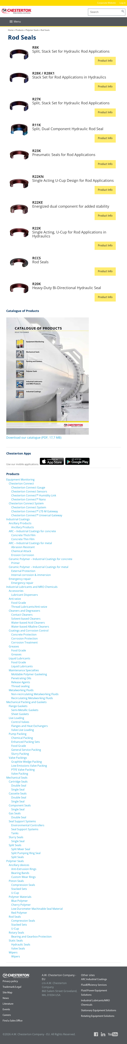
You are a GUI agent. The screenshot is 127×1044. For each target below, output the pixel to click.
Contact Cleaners (22, 614)
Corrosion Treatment (24, 642)
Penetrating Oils (21, 678)
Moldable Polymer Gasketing (29, 674)
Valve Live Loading (22, 730)
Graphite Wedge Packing (26, 761)
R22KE (37, 202)
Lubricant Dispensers (24, 594)
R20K (36, 283)
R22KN (38, 176)
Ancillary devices (19, 865)
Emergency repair (20, 579)
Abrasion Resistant (23, 547)
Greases (14, 646)
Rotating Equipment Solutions (97, 1016)
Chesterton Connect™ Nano (28, 499)
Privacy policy (10, 981)
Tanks (15, 833)
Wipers (13, 952)
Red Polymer (19, 912)
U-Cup (15, 892)
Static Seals (16, 940)
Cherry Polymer (21, 904)
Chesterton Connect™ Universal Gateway (36, 515)
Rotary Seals (16, 932)
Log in (123, 3)
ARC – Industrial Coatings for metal (30, 543)
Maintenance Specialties (24, 670)
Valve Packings (18, 757)
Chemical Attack (21, 551)
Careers (7, 1015)
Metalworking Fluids (21, 690)
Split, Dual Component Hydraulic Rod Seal (67, 128)
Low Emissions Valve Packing (29, 765)
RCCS (36, 257)
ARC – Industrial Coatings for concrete (32, 531)
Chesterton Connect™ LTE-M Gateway (34, 511)
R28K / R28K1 (43, 73)
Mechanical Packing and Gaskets (26, 702)
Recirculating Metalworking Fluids (32, 698)
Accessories (16, 590)
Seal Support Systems (22, 821)
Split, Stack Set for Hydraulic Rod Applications (70, 51)
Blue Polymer (19, 900)
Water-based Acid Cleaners (28, 622)
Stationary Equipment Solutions (98, 1010)
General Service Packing (26, 749)
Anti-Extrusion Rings (23, 869)
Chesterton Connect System (26, 503)
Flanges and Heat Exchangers (29, 726)
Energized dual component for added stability (70, 206)
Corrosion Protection (24, 638)
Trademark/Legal (12, 987)
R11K (36, 124)
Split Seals (15, 845)
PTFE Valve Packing (23, 769)
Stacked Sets (19, 889)
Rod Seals (40, 261)
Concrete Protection (24, 634)
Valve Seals (18, 948)
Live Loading (16, 718)
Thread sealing (20, 686)
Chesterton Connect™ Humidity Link (33, 495)
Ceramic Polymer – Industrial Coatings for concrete (40, 559)
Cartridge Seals (18, 781)
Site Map (7, 992)
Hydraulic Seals (20, 944)
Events (6, 1009)
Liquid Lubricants (19, 658)
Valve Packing (19, 773)
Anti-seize (15, 598)
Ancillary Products (20, 523)
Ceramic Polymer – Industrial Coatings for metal (38, 567)
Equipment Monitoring (20, 479)
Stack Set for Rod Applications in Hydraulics (69, 77)
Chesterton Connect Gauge (28, 487)
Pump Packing (17, 734)
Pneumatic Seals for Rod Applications (63, 154)
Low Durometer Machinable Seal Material (37, 908)
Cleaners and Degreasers (24, 610)
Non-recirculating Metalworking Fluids (35, 694)
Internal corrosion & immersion (31, 575)
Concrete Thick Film (23, 535)
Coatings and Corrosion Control (28, 630)
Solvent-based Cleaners (26, 618)
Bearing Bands (20, 873)
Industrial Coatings (18, 519)
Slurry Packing (20, 753)
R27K (36, 99)
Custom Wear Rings (23, 877)
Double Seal (18, 785)
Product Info (105, 60)
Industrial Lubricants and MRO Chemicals (32, 586)
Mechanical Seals (16, 777)
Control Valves (20, 722)
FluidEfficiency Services (94, 985)
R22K (36, 228)
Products (20, 29)
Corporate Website (106, 3)
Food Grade (18, 602)
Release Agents (20, 682)
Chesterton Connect (21, 483)
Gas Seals (15, 813)
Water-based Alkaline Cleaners (30, 626)
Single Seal (17, 789)
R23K (36, 150)
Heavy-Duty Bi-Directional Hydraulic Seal (66, 287)
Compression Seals (23, 885)
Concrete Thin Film (23, 539)
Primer (15, 563)
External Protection (23, 571)
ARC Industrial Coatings (94, 979)
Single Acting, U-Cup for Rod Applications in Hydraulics (69, 233)
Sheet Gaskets (20, 714)
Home (11, 29)
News (6, 998)
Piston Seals (16, 881)
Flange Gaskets (18, 706)
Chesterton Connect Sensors (29, 491)
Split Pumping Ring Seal (26, 853)
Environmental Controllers (27, 825)
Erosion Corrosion (22, 555)
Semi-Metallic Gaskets (24, 710)
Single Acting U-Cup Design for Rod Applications (73, 180)
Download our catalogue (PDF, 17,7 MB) (33, 437)
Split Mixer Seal (20, 849)
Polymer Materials (20, 896)
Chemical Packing (22, 737)
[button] (15, 21)
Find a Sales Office (12, 1020)
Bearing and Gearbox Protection (31, 936)
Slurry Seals (16, 837)
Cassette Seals (18, 793)
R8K (35, 47)
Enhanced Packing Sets (25, 741)
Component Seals (20, 805)
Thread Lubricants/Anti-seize (29, 606)
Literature (8, 1003)
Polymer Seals (32, 29)
